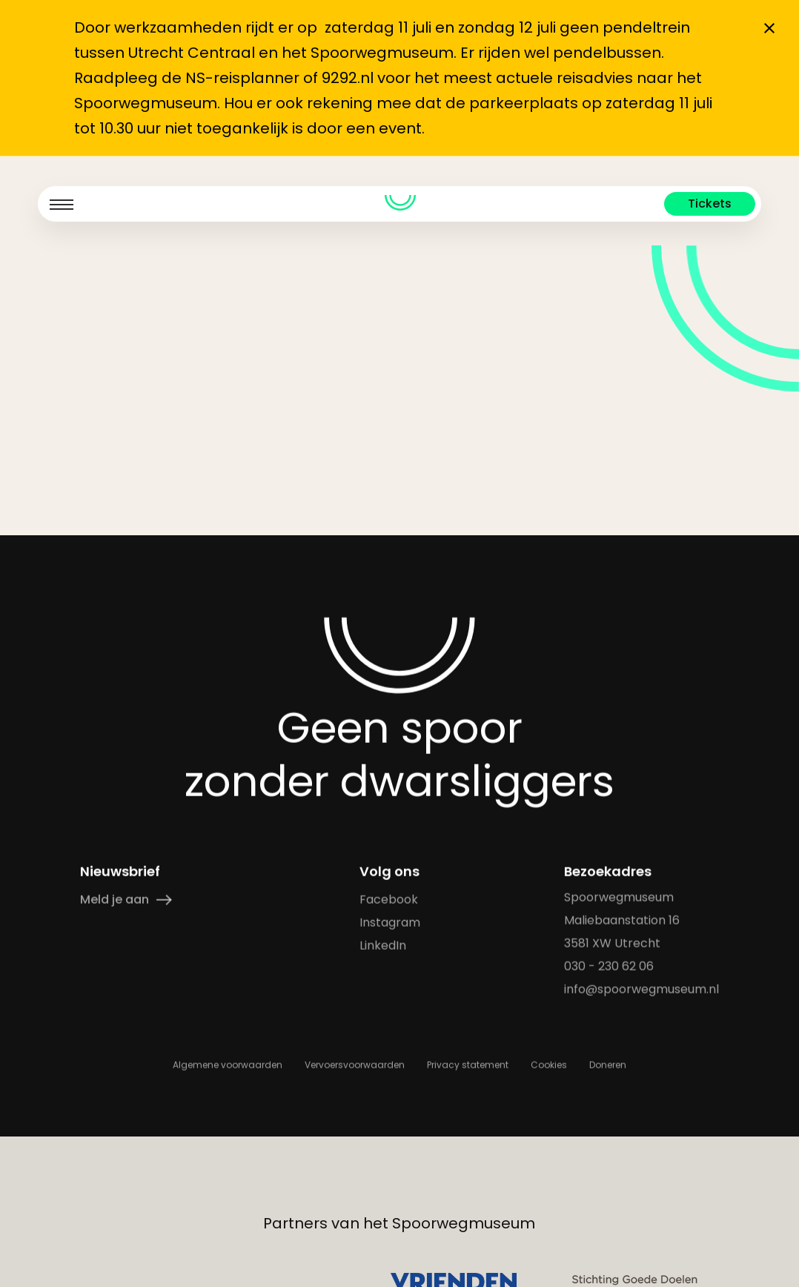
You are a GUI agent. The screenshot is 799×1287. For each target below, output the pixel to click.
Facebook (388, 899)
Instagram (389, 922)
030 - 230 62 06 (609, 966)
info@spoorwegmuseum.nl (641, 989)
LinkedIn (382, 945)
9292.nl (348, 77)
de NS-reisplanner (230, 77)
